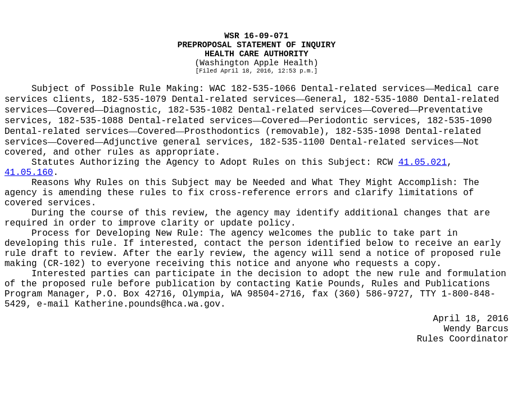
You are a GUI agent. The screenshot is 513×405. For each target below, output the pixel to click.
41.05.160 (28, 173)
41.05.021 (422, 163)
